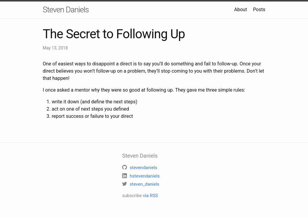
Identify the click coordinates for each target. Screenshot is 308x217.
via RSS (150, 195)
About (240, 9)
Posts (259, 9)
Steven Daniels (66, 9)
